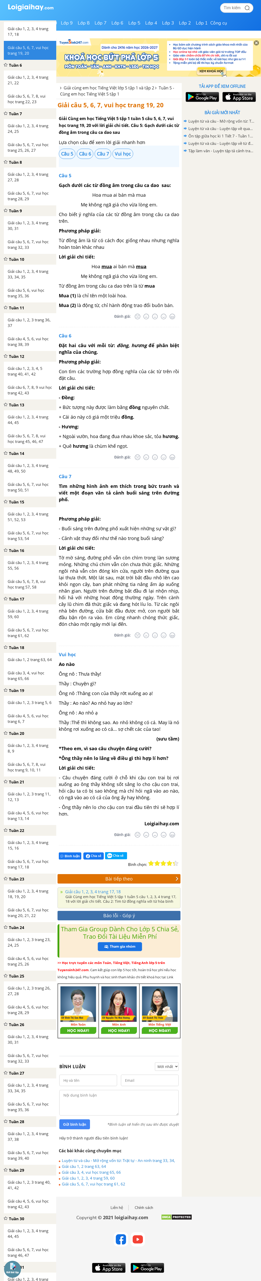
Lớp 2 (185, 23)
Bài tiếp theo (141, 879)
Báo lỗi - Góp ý (119, 915)
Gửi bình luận (74, 1124)
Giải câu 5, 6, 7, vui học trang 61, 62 (93, 1183)
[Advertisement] (222, 191)
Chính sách (144, 1208)
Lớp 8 (84, 23)
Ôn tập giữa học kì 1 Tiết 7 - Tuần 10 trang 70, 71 (221, 135)
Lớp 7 (101, 23)
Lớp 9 (67, 23)
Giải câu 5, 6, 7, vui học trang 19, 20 (111, 105)
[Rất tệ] (137, 316)
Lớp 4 (151, 23)
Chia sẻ (93, 856)
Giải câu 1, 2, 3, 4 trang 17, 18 (92, 892)
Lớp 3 (168, 23)
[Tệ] (146, 316)
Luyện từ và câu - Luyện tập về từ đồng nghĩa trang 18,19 (221, 143)
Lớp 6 (117, 23)
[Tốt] (163, 316)
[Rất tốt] (172, 316)
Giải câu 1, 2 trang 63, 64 (84, 1166)
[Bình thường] (155, 316)
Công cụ (218, 23)
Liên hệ (116, 1208)
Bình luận (70, 856)
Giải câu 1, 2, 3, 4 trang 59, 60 (88, 1178)
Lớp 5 (134, 23)
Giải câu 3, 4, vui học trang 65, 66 (91, 1172)
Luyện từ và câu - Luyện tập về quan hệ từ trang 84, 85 (221, 128)
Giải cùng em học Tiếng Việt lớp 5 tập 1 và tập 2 (109, 88)
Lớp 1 (202, 23)
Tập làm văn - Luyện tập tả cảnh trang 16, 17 (221, 150)
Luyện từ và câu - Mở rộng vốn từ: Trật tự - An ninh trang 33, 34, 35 (118, 1160)
